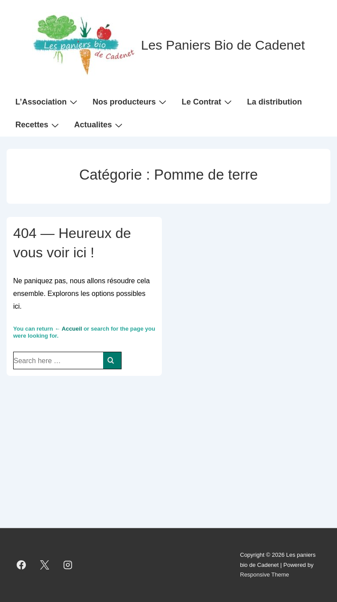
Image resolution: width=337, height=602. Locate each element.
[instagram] (68, 565)
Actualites (99, 125)
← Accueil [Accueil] (68, 328)
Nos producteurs (130, 101)
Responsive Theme (264, 574)
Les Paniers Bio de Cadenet (223, 45)
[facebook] (21, 565)
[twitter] (44, 565)
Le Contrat (208, 101)
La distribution (274, 101)
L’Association (47, 101)
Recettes (38, 125)
